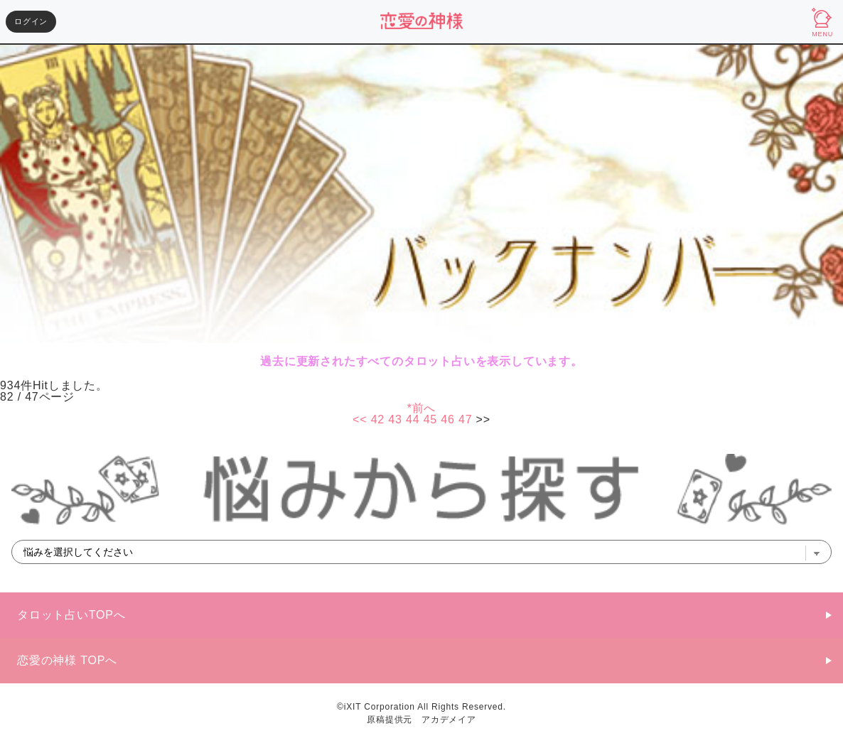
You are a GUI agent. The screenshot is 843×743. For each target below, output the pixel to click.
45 (430, 419)
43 (395, 419)
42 (378, 419)
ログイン (31, 21)
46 (447, 419)
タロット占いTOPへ (71, 615)
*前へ (421, 408)
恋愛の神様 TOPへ (67, 660)
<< (360, 419)
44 (412, 419)
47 (465, 419)
